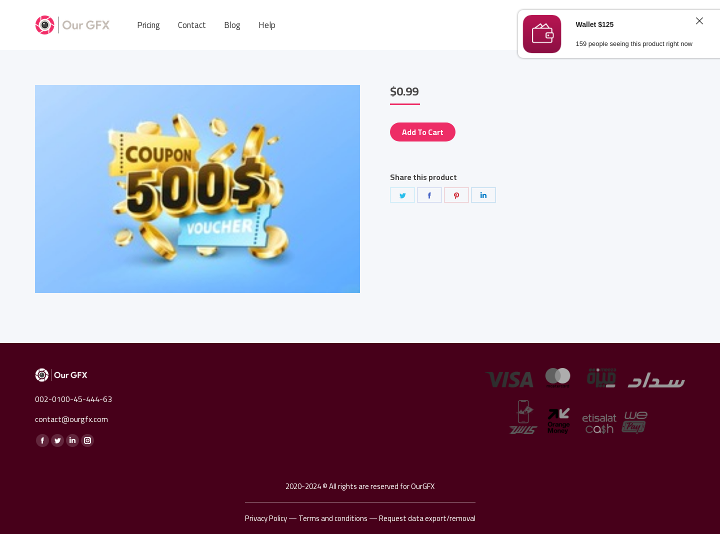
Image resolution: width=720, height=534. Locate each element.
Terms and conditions (333, 518)
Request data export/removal (427, 518)
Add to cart (423, 132)
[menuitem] (148, 25)
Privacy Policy (266, 518)
